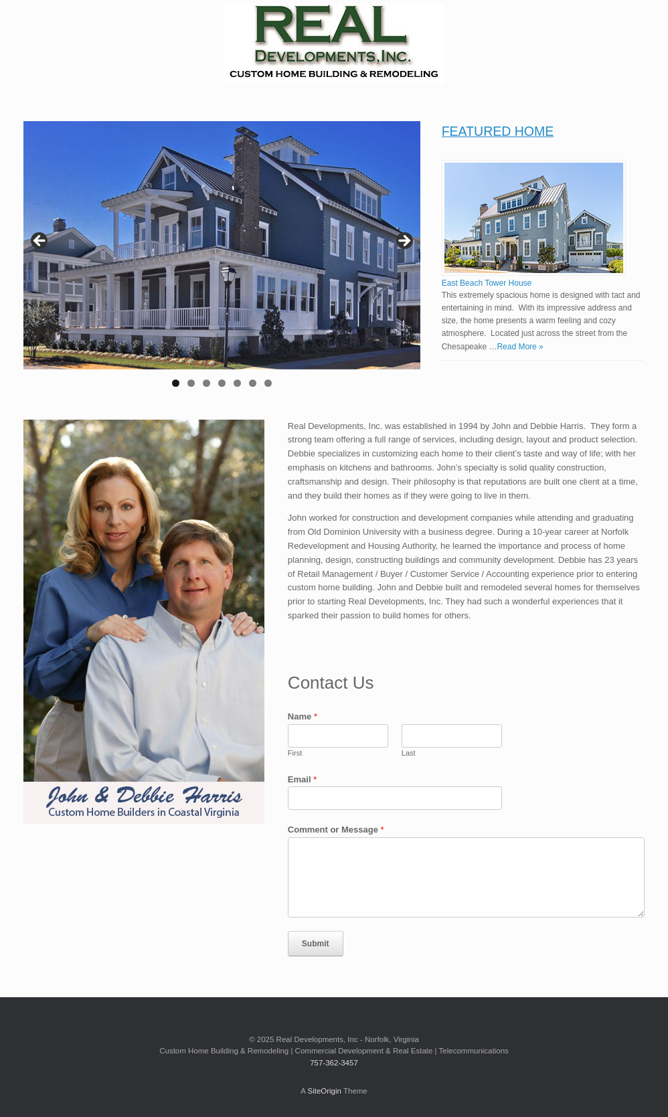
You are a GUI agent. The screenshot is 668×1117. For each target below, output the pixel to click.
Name (302, 716)
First (295, 753)
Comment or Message (336, 830)
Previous (40, 242)
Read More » (520, 346)
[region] (221, 258)
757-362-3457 (334, 1063)
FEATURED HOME (498, 131)
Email (302, 779)
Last (409, 753)
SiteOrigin (324, 1091)
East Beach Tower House (487, 283)
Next (404, 242)
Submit (315, 943)
